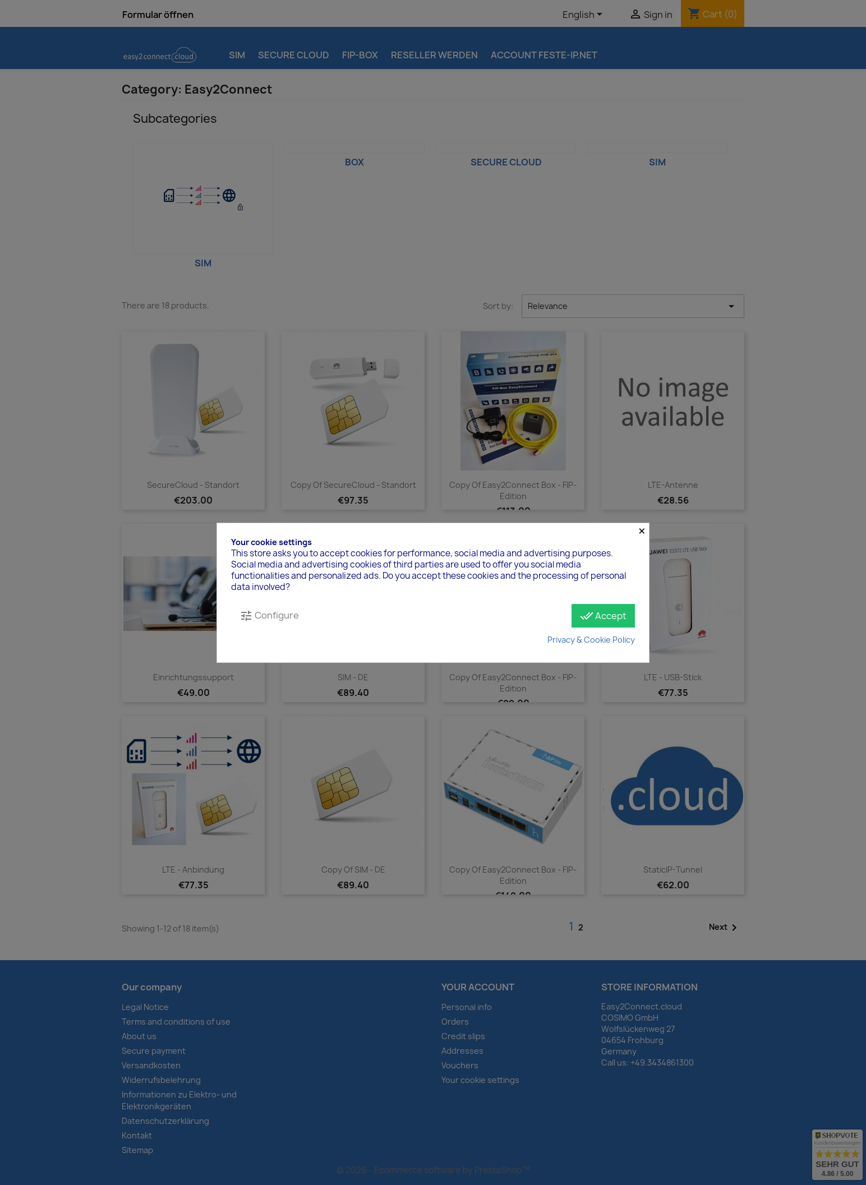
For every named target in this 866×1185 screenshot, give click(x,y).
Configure (269, 615)
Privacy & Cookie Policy (591, 639)
